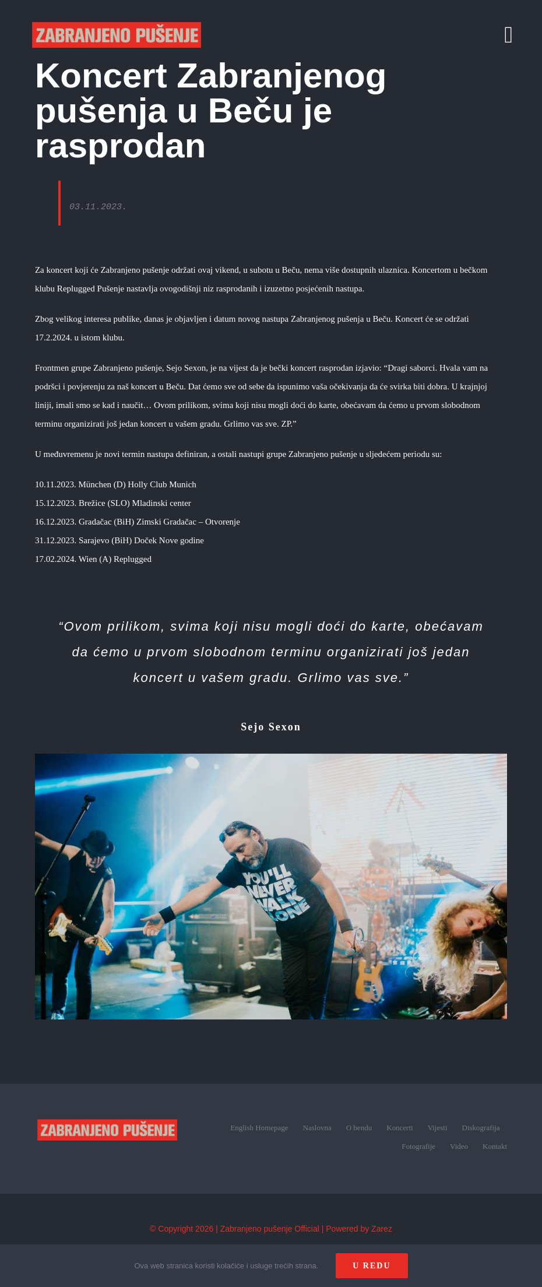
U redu (371, 1265)
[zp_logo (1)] (107, 1105)
